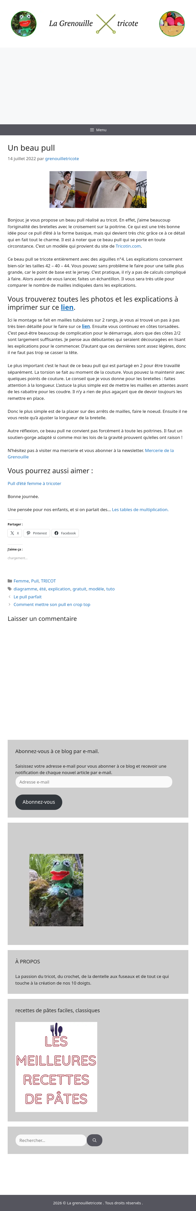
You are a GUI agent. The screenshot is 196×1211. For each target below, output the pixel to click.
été (43, 589)
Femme (21, 581)
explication (59, 589)
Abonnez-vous (38, 802)
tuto (110, 589)
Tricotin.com (128, 246)
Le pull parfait (28, 597)
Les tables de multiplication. (140, 509)
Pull (35, 581)
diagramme (25, 589)
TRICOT (48, 581)
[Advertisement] (98, 86)
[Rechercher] (94, 1140)
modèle (96, 589)
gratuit (79, 589)
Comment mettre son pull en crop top (52, 604)
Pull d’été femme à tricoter (34, 483)
